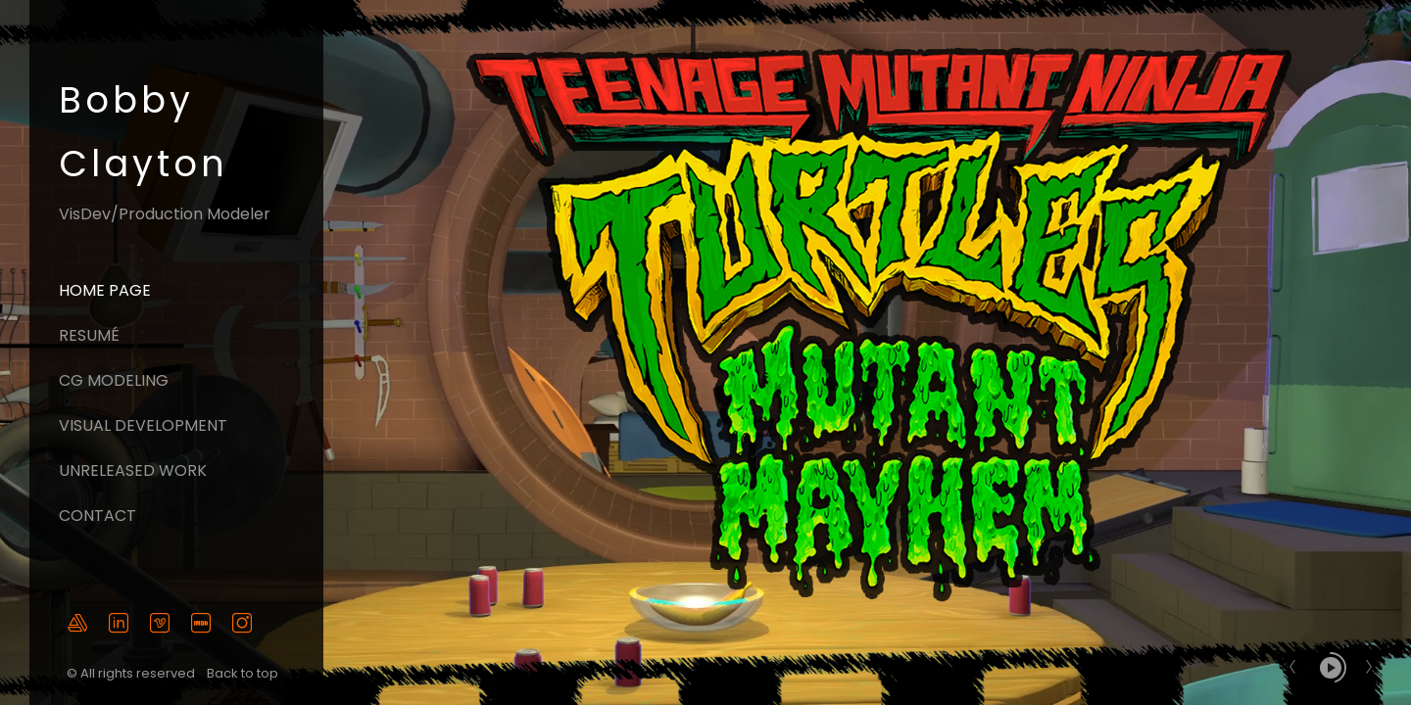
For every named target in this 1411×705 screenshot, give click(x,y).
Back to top (244, 673)
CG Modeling (114, 380)
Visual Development (143, 425)
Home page (105, 290)
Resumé (89, 335)
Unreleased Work (133, 470)
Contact (97, 515)
